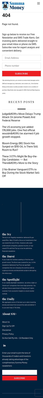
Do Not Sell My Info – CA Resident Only (17, 338)
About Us (6, 322)
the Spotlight (10, 279)
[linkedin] (4, 345)
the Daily (8, 299)
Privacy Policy (8, 334)
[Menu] (38, 3)
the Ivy (6, 234)
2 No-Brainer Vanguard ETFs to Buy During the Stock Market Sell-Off (21, 173)
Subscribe (21, 73)
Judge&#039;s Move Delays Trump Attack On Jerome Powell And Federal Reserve (21, 117)
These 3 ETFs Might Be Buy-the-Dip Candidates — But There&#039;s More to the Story (20, 159)
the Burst (8, 256)
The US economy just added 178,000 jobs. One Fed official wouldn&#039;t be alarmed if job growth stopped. (20, 131)
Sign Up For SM (8, 326)
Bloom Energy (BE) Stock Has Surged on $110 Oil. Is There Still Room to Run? (20, 146)
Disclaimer (6, 330)
